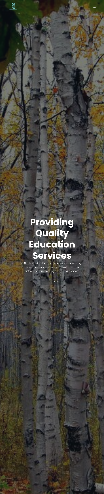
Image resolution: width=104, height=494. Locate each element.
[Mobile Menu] (94, 7)
